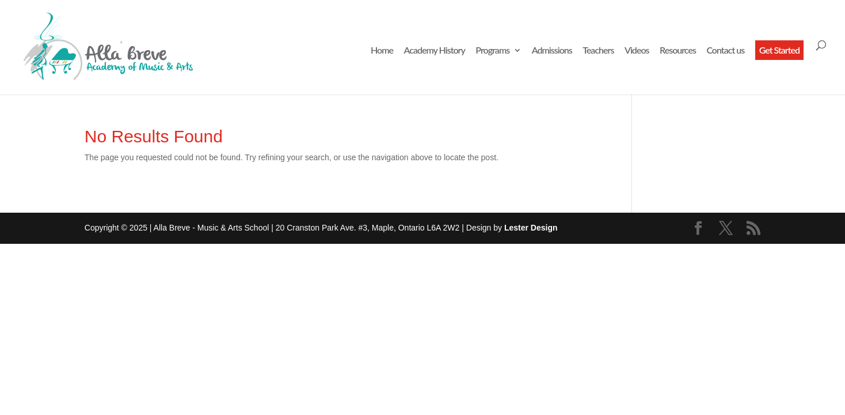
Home (382, 50)
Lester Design (531, 227)
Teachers (598, 50)
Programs (492, 50)
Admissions (552, 50)
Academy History (434, 50)
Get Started (779, 49)
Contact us (725, 50)
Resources (678, 50)
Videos (637, 50)
